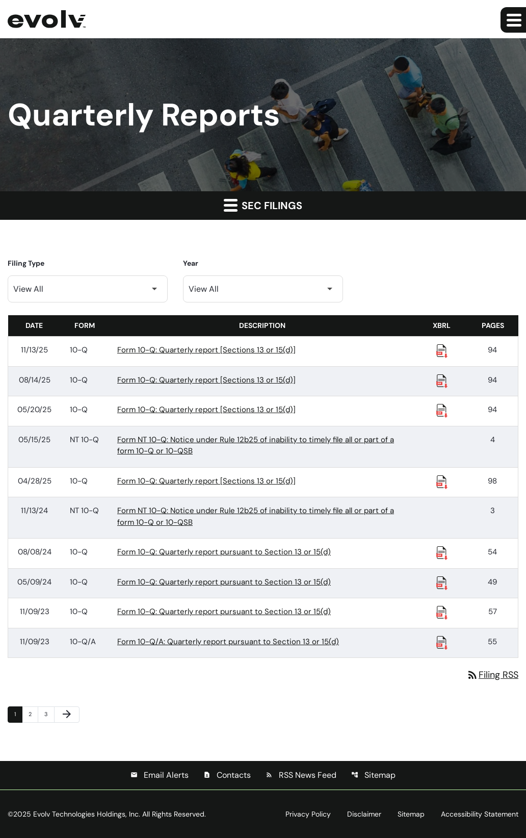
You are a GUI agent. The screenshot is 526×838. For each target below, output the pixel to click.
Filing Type (26, 263)
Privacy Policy (308, 814)
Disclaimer (364, 814)
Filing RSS (492, 675)
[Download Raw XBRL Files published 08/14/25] (442, 380)
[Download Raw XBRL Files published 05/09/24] (442, 582)
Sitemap (373, 775)
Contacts (227, 775)
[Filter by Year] (263, 288)
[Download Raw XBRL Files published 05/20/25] (442, 410)
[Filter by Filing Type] (88, 288)
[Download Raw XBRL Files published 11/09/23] (442, 612)
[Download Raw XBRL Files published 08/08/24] (442, 552)
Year (190, 263)
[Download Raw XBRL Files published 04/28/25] (442, 481)
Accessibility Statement (479, 814)
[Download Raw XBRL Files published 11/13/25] (442, 350)
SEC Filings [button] (263, 205)
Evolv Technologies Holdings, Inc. (86, 814)
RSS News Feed (301, 775)
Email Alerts (159, 775)
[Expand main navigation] (513, 20)
